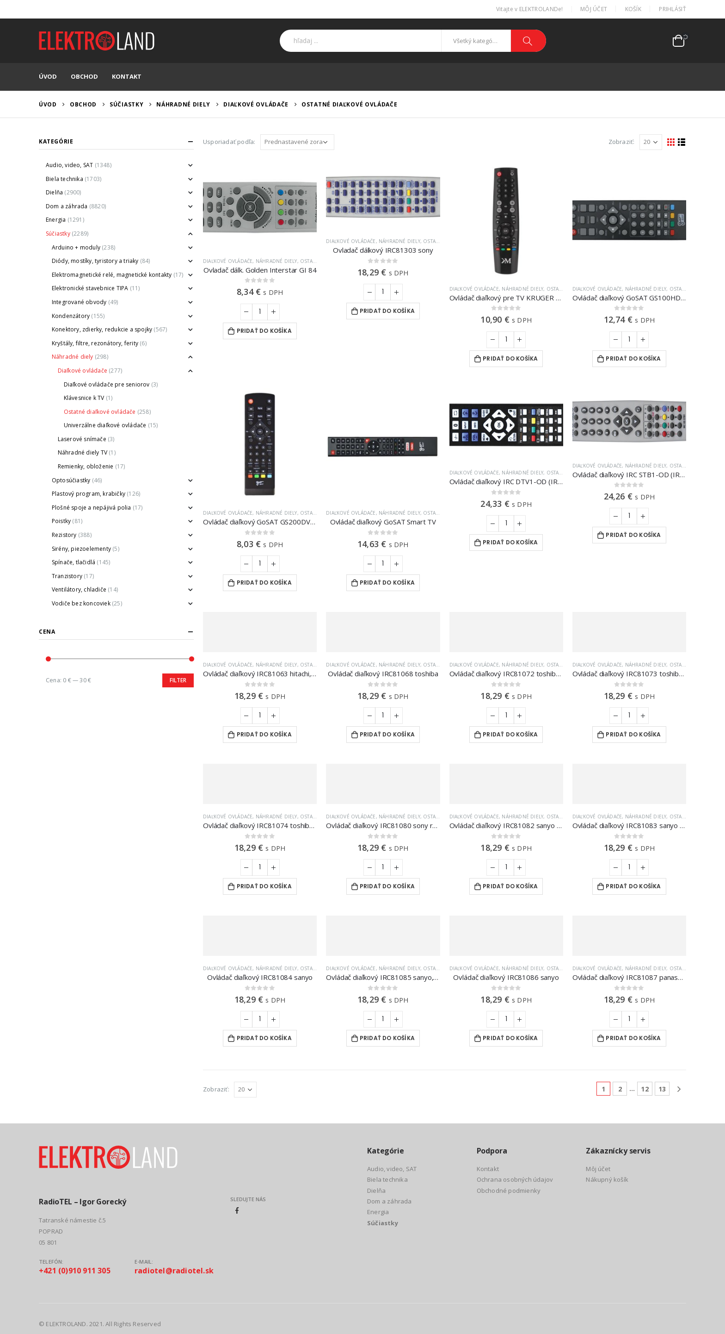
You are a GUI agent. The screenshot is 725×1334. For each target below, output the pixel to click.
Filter (178, 680)
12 (644, 1089)
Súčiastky (58, 233)
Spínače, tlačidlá (73, 562)
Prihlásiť (672, 9)
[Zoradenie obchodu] (297, 142)
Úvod (48, 76)
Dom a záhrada (67, 206)
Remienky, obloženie (86, 466)
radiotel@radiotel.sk (174, 1270)
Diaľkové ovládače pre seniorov (107, 384)
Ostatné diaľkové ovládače (100, 412)
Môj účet (593, 9)
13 (662, 1089)
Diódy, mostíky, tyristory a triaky (95, 261)
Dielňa (54, 192)
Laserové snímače (82, 439)
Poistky (61, 521)
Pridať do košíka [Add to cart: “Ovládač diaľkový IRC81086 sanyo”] (510, 1038)
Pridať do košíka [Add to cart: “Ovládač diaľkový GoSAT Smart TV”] (387, 582)
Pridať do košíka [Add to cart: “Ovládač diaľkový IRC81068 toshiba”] (387, 734)
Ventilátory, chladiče (79, 589)
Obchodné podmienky (509, 1190)
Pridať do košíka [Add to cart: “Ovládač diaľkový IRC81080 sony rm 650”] (387, 886)
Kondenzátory (71, 316)
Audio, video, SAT (69, 165)
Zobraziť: (621, 141)
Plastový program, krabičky (88, 494)
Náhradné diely (276, 261)
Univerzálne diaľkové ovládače (105, 425)
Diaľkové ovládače (227, 261)
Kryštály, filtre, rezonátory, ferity (95, 343)
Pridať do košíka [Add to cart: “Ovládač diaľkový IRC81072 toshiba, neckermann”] (510, 734)
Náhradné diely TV (82, 452)
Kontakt (126, 76)
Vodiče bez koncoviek (81, 603)
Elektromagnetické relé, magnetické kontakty (112, 275)
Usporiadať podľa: (229, 141)
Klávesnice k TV (84, 398)
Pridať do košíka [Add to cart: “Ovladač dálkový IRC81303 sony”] (387, 311)
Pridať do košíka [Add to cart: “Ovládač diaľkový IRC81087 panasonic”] (633, 1038)
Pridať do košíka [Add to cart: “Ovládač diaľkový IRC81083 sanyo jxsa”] (633, 886)
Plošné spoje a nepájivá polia (91, 507)
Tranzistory (67, 576)
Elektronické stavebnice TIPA (90, 288)
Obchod (84, 76)
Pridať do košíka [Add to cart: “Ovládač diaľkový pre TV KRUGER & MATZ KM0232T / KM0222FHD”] (510, 358)
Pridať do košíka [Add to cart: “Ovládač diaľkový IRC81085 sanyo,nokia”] (387, 1038)
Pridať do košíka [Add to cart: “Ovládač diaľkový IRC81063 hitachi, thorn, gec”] (264, 734)
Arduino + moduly (76, 247)
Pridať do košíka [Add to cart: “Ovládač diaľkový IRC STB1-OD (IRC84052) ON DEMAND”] (633, 535)
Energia (56, 220)
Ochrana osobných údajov (515, 1179)
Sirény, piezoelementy (81, 549)
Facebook (237, 1210)
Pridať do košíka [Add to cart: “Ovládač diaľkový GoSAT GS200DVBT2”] (264, 582)
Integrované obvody (79, 302)
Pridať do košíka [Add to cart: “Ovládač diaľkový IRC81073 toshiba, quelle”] (633, 734)
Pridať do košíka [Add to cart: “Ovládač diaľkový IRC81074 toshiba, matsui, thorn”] (264, 886)
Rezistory (64, 535)
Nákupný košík (607, 1179)
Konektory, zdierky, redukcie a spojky (102, 329)
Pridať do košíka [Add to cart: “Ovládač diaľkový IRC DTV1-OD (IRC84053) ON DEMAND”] (510, 542)
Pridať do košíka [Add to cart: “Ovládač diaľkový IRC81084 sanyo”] (264, 1038)
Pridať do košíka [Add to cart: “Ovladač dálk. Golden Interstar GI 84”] (264, 331)
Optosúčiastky (71, 480)
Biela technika (64, 179)
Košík (633, 9)
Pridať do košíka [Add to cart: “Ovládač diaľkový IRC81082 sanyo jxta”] (510, 886)
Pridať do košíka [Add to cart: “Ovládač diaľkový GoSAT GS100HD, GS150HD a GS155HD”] (633, 358)
